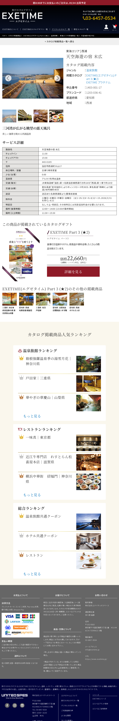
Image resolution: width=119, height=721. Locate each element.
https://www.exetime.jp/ (96, 659)
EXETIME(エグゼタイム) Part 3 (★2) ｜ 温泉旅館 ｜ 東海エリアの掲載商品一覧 (51, 36)
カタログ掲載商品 (14, 36)
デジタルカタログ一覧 (61, 29)
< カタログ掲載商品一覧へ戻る (59, 41)
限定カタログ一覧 (81, 29)
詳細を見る (73, 271)
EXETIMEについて (10, 29)
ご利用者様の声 (67, 710)
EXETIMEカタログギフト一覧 (35, 29)
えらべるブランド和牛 (100, 703)
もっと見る (32, 415)
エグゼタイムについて (69, 695)
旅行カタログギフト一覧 (70, 700)
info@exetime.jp (92, 649)
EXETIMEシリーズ (99, 698)
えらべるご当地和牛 (99, 708)
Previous (8, 78)
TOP (3, 36)
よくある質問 (66, 715)
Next (57, 78)
